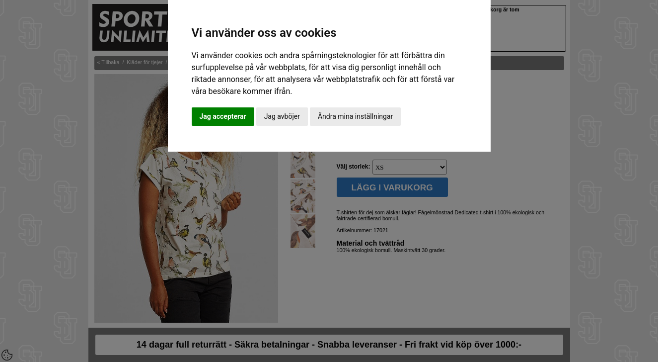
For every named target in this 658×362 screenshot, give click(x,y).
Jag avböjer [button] (282, 116)
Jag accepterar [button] (223, 116)
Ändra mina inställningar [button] (355, 116)
